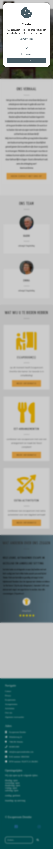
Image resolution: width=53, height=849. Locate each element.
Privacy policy (26, 39)
